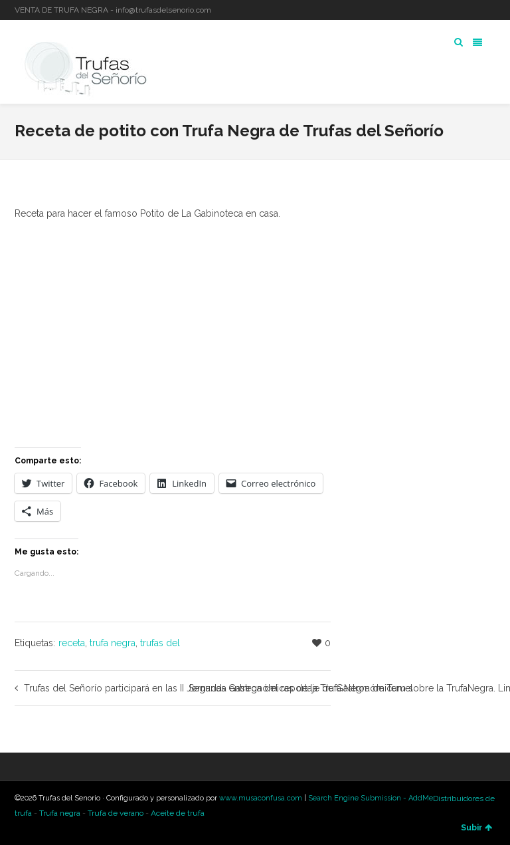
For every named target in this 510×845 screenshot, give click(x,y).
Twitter (456, 10)
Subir (476, 827)
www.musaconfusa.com (260, 798)
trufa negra (112, 643)
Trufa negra (59, 813)
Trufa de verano (115, 813)
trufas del (160, 643)
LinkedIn (475, 10)
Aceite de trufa (178, 813)
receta (71, 643)
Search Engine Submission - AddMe (370, 798)
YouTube (494, 10)
